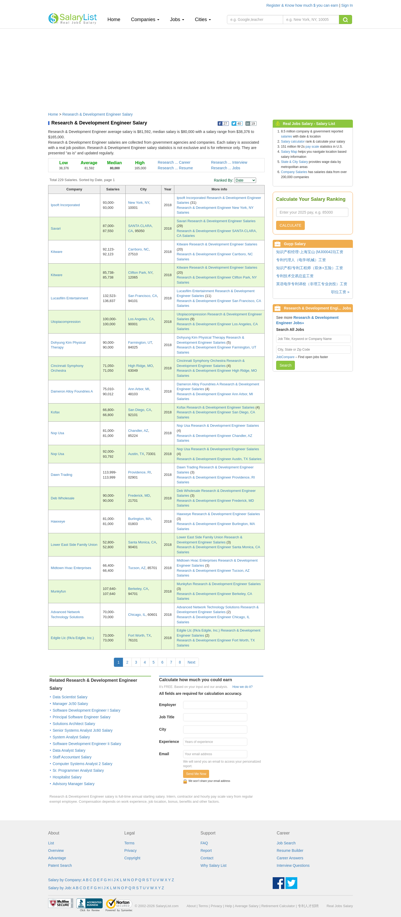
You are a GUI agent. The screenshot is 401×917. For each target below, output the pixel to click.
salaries (286, 136)
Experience (169, 741)
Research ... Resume (175, 168)
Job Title (166, 717)
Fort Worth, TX (139, 635)
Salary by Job (59, 888)
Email (164, 754)
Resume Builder (290, 850)
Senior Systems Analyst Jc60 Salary (83, 730)
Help (228, 906)
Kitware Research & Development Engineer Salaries (217, 244)
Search (285, 365)
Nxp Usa (57, 433)
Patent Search (60, 865)
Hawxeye (58, 521)
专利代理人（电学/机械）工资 (301, 260)
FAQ (204, 843)
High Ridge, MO (140, 366)
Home (115, 19)
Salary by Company (64, 880)
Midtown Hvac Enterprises (71, 568)
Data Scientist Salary (70, 697)
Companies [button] (145, 19)
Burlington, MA (139, 519)
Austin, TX (136, 454)
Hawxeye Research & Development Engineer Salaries (218, 514)
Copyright (132, 858)
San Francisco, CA (142, 296)
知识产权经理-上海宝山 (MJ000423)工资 (309, 252)
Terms (129, 843)
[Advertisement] (200, 67)
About (191, 906)
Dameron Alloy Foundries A (72, 391)
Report (206, 850)
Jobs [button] (177, 19)
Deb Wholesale (62, 498)
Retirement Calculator (278, 906)
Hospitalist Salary (67, 777)
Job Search (286, 843)
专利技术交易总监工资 (295, 276)
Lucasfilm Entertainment (69, 298)
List (51, 843)
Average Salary (247, 906)
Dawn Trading (61, 475)
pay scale (312, 146)
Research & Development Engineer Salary (97, 114)
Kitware (56, 252)
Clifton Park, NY (140, 273)
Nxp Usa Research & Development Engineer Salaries (218, 426)
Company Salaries (294, 172)
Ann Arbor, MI (138, 389)
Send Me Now (196, 774)
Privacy (130, 850)
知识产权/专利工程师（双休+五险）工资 (309, 268)
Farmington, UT (140, 342)
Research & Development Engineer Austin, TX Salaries (219, 459)
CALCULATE (290, 225)
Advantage (57, 858)
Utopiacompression (65, 322)
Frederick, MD (139, 495)
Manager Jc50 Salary (70, 704)
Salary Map (289, 152)
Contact (206, 858)
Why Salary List (213, 865)
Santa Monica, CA (142, 542)
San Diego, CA (139, 410)
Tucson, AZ (136, 568)
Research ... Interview (229, 162)
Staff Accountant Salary (72, 757)
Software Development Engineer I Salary (86, 710)
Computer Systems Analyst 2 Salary (82, 764)
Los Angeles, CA (141, 319)
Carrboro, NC (138, 249)
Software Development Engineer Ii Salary (87, 744)
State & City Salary (294, 162)
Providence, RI (139, 472)
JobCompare (285, 357)
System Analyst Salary (71, 737)
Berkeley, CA (138, 589)
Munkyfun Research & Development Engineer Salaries (219, 584)
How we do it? (242, 687)
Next (191, 662)
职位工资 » (340, 292)
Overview (56, 850)
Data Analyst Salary (69, 750)
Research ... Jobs (225, 168)
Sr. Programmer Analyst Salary (78, 770)
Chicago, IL (137, 615)
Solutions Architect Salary (74, 724)
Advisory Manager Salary (73, 784)
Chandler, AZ (138, 431)
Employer (167, 705)
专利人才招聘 (308, 906)
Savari (56, 228)
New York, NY (138, 203)
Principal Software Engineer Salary (81, 717)
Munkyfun (58, 591)
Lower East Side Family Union (74, 545)
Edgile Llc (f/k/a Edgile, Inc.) (72, 638)
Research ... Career (174, 162)
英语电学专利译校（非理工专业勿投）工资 (311, 284)
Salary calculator (293, 141)
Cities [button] (203, 19)
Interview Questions (293, 865)
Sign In (347, 5)
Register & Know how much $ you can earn (303, 5)
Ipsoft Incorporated (65, 205)
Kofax (55, 412)
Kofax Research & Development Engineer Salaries (216, 407)
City (162, 729)
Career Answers (290, 858)
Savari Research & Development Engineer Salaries (216, 221)
